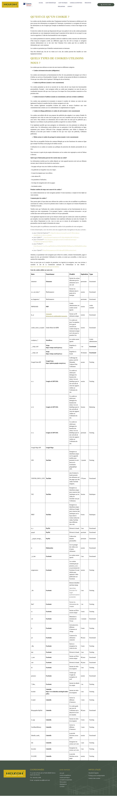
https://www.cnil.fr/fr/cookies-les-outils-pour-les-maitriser (46, 266)
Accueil (41, 2)
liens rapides (65, 772)
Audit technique (62, 2)
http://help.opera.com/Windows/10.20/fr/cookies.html (60, 250)
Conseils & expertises (76, 2)
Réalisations (61, 6)
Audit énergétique (51, 2)
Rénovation (88, 2)
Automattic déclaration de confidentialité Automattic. (54, 316)
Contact (70, 6)
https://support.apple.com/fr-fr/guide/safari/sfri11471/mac (62, 237)
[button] (105, 4)
